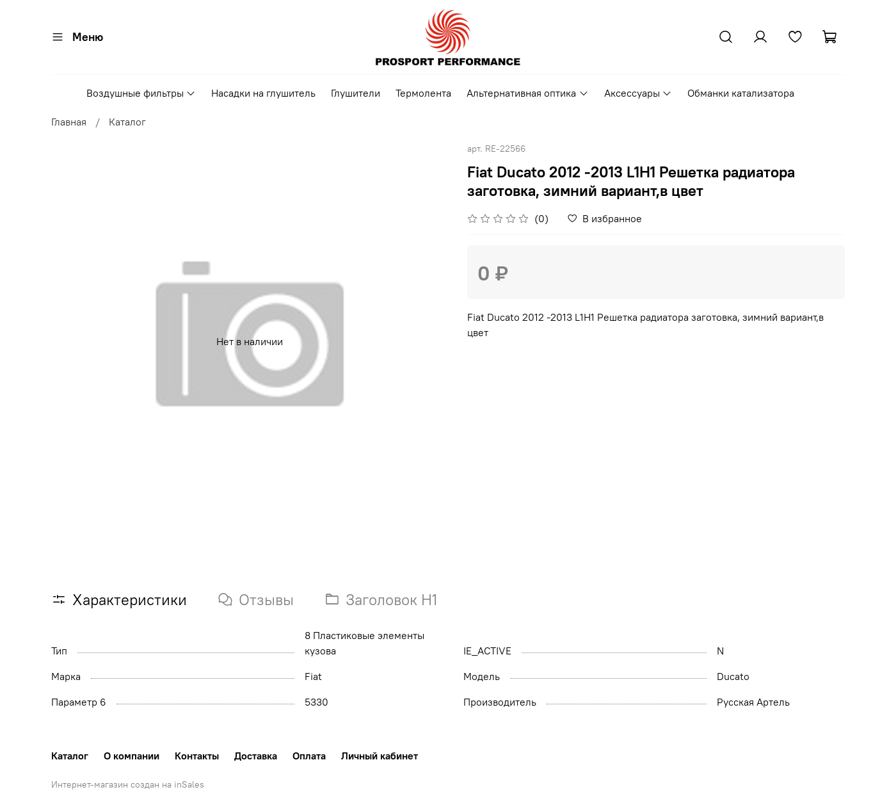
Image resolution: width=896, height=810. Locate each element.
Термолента (423, 92)
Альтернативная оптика (527, 92)
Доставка (255, 755)
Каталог (127, 121)
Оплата (309, 755)
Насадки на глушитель (263, 92)
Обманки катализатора (740, 92)
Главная (68, 121)
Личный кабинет (379, 755)
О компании (131, 755)
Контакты (197, 755)
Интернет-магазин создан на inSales (127, 784)
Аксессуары (638, 92)
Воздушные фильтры (141, 92)
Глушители (355, 92)
